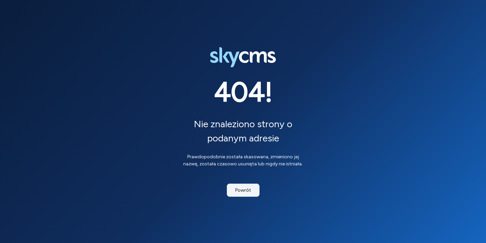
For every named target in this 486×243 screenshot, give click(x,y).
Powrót (243, 190)
